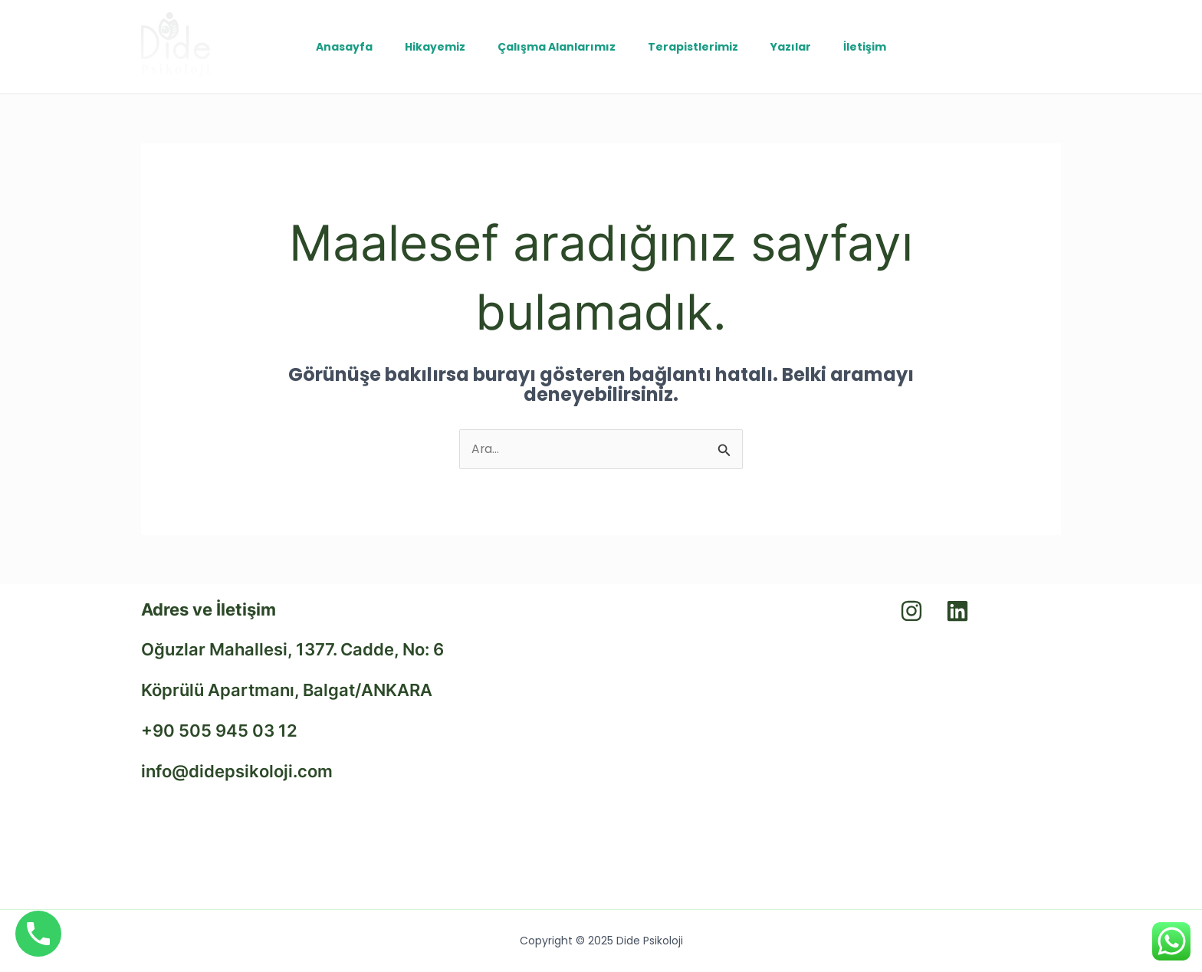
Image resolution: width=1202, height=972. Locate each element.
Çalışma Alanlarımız (554, 46)
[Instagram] (1050, 47)
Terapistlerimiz (695, 46)
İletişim (876, 46)
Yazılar (797, 46)
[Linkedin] (1018, 47)
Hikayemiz (428, 46)
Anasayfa (332, 46)
